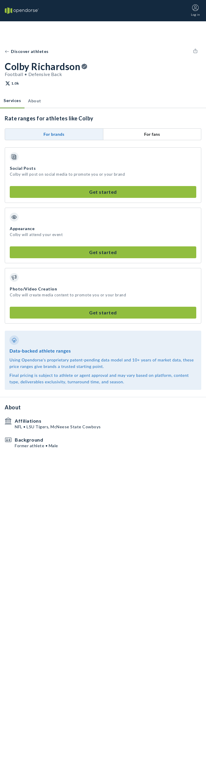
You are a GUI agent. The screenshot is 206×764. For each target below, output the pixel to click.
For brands (53, 134)
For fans (152, 134)
